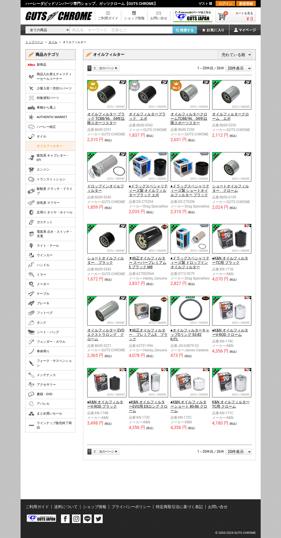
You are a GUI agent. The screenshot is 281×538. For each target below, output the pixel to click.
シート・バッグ (43, 332)
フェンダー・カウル (46, 341)
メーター (38, 284)
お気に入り (215, 30)
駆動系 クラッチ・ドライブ (50, 191)
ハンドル (38, 265)
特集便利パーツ (43, 98)
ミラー (37, 274)
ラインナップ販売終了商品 (50, 425)
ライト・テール (43, 245)
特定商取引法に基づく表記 (179, 506)
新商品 (37, 64)
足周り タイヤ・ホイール (50, 212)
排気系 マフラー (44, 202)
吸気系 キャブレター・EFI (48, 158)
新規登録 (246, 4)
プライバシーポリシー (131, 506)
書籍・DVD (40, 394)
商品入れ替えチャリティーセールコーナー (50, 76)
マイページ (242, 30)
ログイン (225, 4)
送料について (66, 506)
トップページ (34, 42)
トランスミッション (46, 179)
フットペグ (40, 313)
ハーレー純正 (42, 126)
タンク (37, 322)
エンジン (38, 169)
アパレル (38, 403)
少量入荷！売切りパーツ (50, 88)
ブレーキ (38, 303)
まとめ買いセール (45, 413)
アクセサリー (42, 384)
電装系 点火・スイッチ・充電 (50, 234)
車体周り (38, 351)
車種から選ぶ (42, 107)
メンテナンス (42, 375)
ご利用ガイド (108, 18)
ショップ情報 (134, 18)
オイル (37, 136)
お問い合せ (158, 18)
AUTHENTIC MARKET (47, 117)
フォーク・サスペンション (50, 363)
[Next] (108, 68)
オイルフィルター (49, 146)
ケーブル (38, 293)
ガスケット (40, 222)
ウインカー (40, 255)
